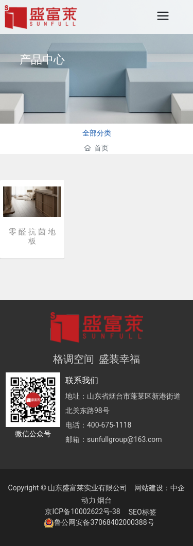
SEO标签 (142, 512)
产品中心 (42, 59)
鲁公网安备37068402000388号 (104, 522)
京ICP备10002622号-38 (82, 511)
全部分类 (96, 133)
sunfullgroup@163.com (124, 439)
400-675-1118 (109, 425)
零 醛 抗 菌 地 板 (32, 236)
